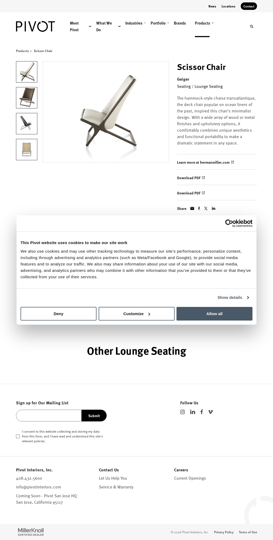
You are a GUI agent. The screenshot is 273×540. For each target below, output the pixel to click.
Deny (58, 313)
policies (39, 441)
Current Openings (190, 478)
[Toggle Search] (251, 26)
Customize (136, 313)
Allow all (214, 313)
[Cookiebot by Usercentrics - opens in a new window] (229, 223)
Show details (230, 297)
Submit (94, 415)
